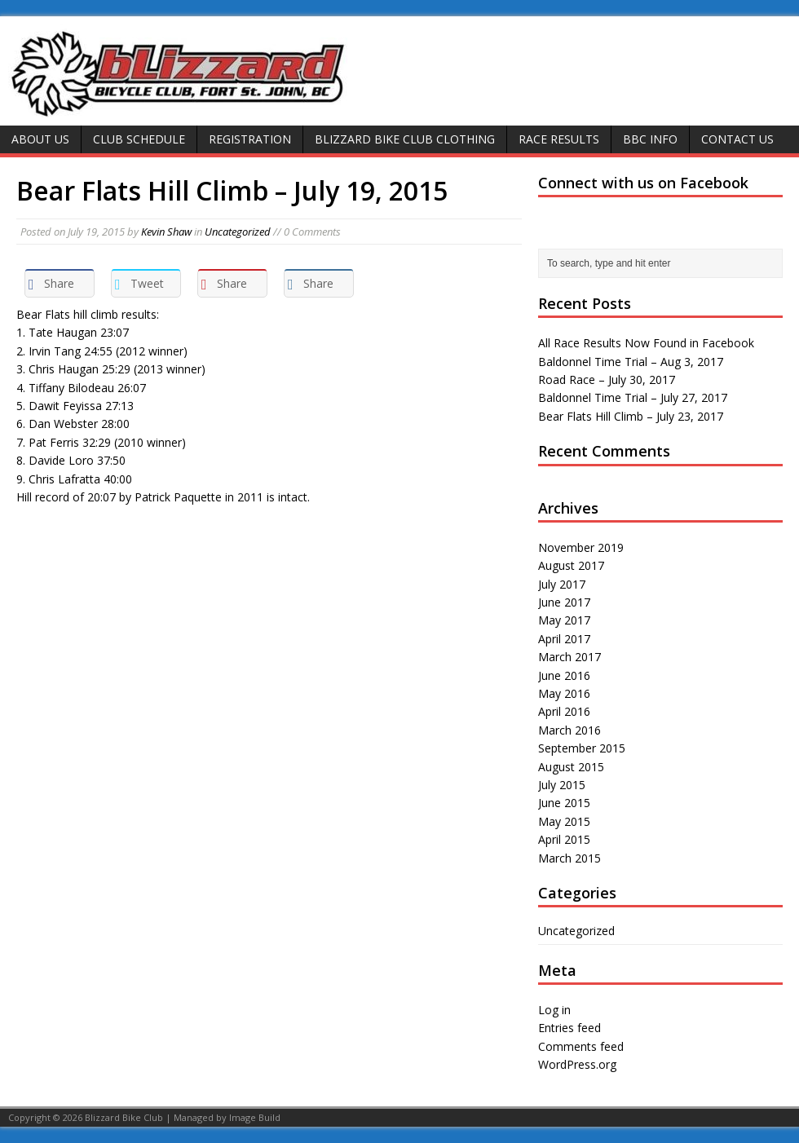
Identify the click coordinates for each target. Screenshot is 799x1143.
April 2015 (564, 839)
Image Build (254, 1117)
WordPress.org (577, 1064)
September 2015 (581, 748)
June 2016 (564, 675)
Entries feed (569, 1027)
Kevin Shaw (166, 231)
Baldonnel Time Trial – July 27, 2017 (632, 397)
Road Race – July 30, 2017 (606, 379)
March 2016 (569, 730)
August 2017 (571, 565)
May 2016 (564, 693)
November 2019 (581, 547)
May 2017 (564, 620)
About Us (40, 139)
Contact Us (737, 139)
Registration (250, 139)
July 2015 (561, 784)
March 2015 (569, 858)
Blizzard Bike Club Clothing (405, 139)
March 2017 (569, 656)
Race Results (559, 139)
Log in (554, 1009)
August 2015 (571, 767)
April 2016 (564, 711)
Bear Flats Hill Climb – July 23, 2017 (630, 416)
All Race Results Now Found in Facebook (646, 343)
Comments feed (581, 1046)
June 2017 (564, 602)
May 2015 (564, 821)
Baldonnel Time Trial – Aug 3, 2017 (630, 361)
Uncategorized (238, 231)
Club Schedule (139, 139)
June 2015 (564, 802)
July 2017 (561, 584)
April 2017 (564, 639)
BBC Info (650, 139)
